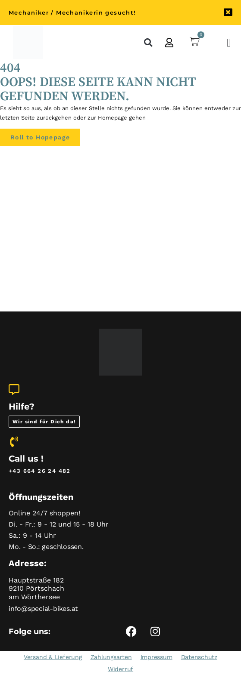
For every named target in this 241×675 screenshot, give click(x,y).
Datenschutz (199, 656)
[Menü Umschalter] (229, 43)
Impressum (156, 656)
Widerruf (120, 669)
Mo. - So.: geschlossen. (46, 546)
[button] (148, 42)
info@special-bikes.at (43, 608)
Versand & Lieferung (53, 656)
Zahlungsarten (111, 656)
